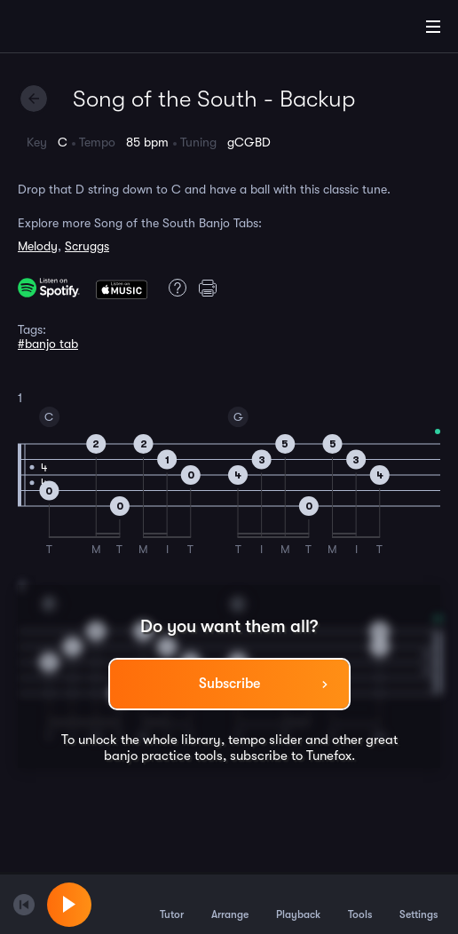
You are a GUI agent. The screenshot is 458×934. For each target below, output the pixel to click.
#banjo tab (48, 343)
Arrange (230, 904)
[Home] (71, 29)
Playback (298, 904)
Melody (38, 246)
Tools (360, 904)
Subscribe (229, 684)
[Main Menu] (433, 26)
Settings (418, 904)
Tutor (172, 904)
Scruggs (87, 246)
